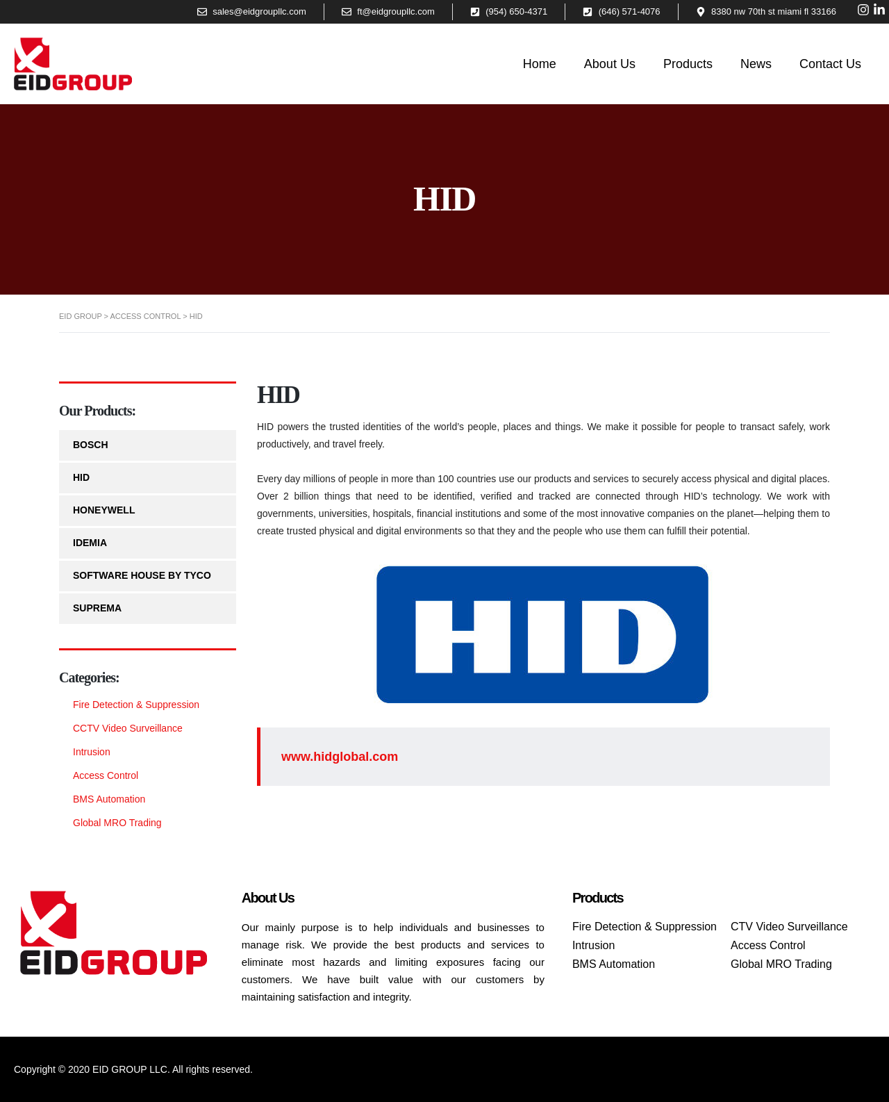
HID (81, 477)
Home (539, 64)
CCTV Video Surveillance (128, 728)
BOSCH (90, 444)
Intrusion (91, 751)
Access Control (105, 775)
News (756, 64)
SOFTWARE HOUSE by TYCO (142, 575)
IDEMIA (90, 542)
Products (688, 64)
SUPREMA (97, 608)
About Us (609, 64)
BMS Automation (109, 799)
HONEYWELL (104, 510)
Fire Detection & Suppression (136, 704)
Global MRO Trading (117, 822)
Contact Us (830, 64)
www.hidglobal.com (339, 757)
